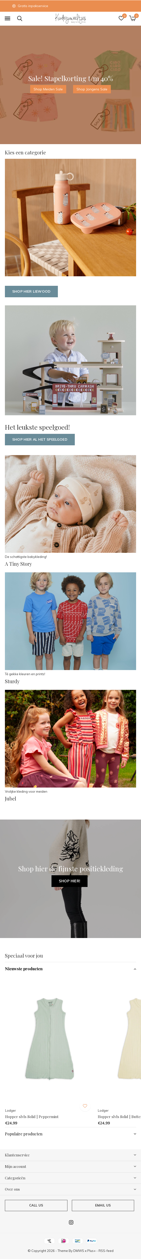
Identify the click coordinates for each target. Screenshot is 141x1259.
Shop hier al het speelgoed (39, 439)
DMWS (78, 1251)
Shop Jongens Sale (92, 89)
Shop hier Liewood (31, 291)
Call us (36, 1205)
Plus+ (91, 1251)
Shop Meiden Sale (48, 89)
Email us (103, 1205)
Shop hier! (69, 881)
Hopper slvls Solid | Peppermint (32, 1116)
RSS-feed (106, 1251)
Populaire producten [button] (23, 1133)
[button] (7, 18)
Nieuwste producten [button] (24, 968)
